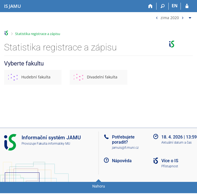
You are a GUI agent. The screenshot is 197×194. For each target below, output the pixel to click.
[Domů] (150, 6)
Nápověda (122, 160)
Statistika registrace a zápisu (37, 33)
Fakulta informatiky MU (53, 144)
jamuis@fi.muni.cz (125, 148)
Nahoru (98, 186)
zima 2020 (170, 17)
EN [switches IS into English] (175, 6)
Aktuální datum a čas (176, 142)
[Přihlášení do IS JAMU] (187, 6)
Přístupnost (169, 166)
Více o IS (169, 160)
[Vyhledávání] (163, 6)
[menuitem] (173, 16)
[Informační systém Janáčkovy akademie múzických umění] (12, 6)
